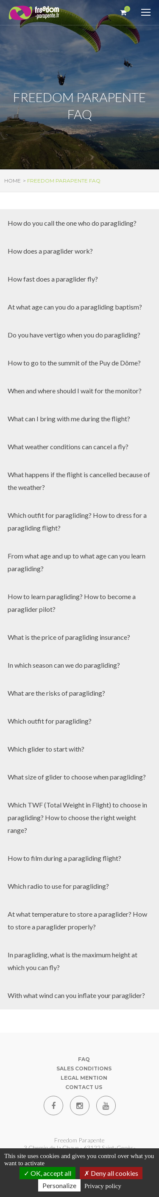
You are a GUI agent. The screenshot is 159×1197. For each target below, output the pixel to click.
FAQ (84, 1059)
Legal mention (84, 1078)
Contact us (83, 1087)
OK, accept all (47, 1173)
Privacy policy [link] (102, 1186)
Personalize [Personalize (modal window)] (59, 1185)
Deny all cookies (111, 1173)
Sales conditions (84, 1068)
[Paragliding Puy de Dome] (33, 13)
